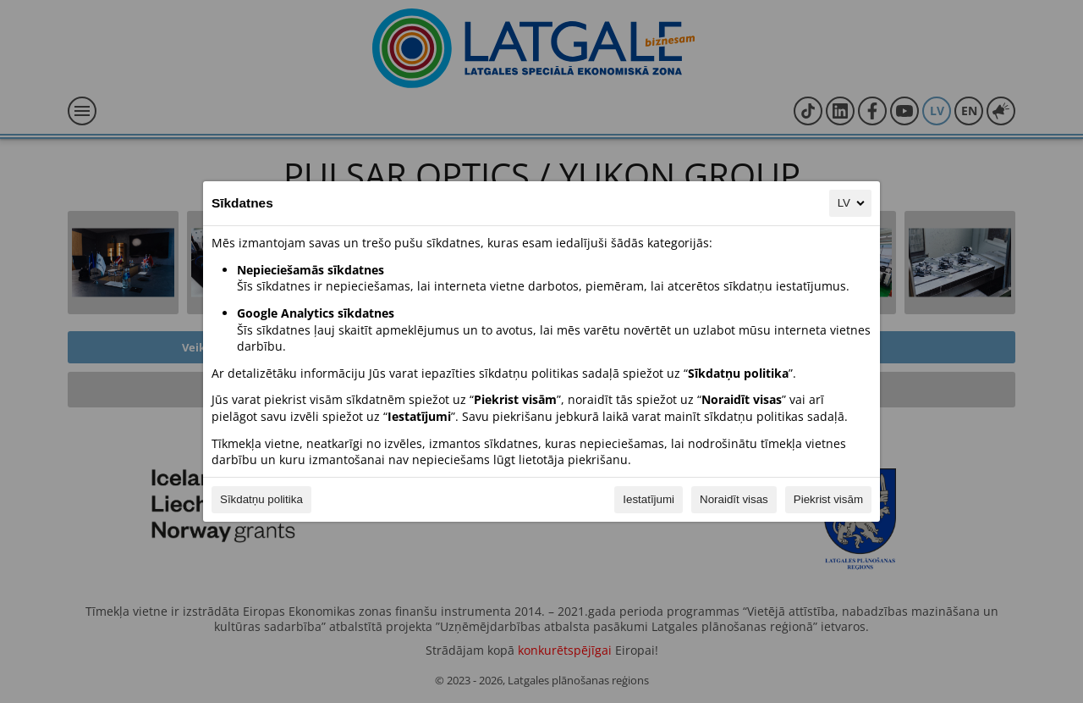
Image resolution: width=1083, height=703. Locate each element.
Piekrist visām (828, 499)
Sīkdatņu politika (261, 499)
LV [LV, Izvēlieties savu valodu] (852, 203)
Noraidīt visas (734, 499)
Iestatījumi (648, 499)
